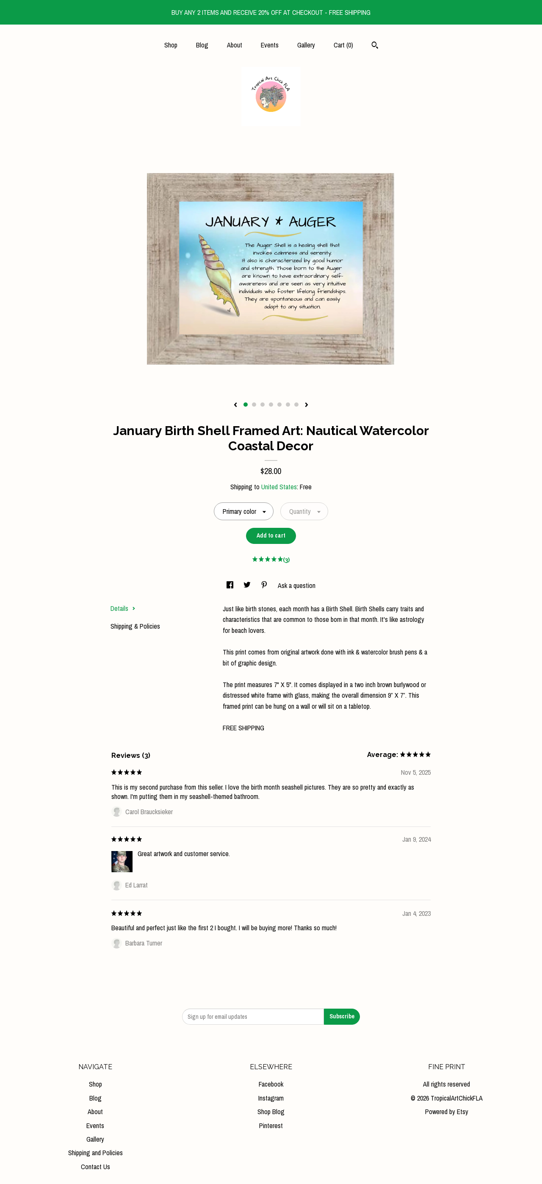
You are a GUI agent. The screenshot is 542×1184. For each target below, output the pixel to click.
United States (279, 486)
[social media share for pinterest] (265, 585)
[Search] (375, 46)
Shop (170, 45)
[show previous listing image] (235, 405)
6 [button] (288, 404)
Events (270, 45)
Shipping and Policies (95, 1152)
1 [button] (245, 404)
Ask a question (296, 585)
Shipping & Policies (135, 626)
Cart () (343, 45)
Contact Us (95, 1166)
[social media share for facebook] (231, 585)
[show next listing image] (306, 405)
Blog (202, 45)
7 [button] (296, 404)
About (234, 45)
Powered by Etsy (446, 1111)
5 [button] (279, 404)
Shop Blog (271, 1111)
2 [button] (254, 404)
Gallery (306, 45)
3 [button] (262, 404)
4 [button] (271, 404)
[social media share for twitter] (247, 585)
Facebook (271, 1084)
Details (123, 608)
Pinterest (271, 1125)
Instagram (271, 1098)
